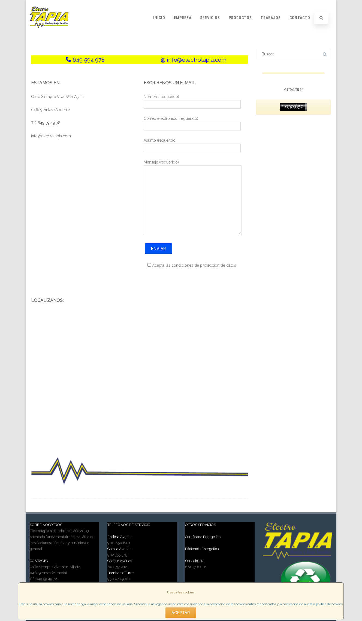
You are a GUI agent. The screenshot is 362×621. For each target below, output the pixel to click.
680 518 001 (196, 567)
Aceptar (180, 613)
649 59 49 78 (46, 579)
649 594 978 (89, 59)
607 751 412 (117, 567)
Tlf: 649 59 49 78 (46, 123)
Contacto (299, 18)
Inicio (159, 18)
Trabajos (271, 18)
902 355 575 (117, 555)
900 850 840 (118, 543)
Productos (240, 18)
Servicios (210, 18)
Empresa (182, 18)
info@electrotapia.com (197, 59)
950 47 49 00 (118, 579)
